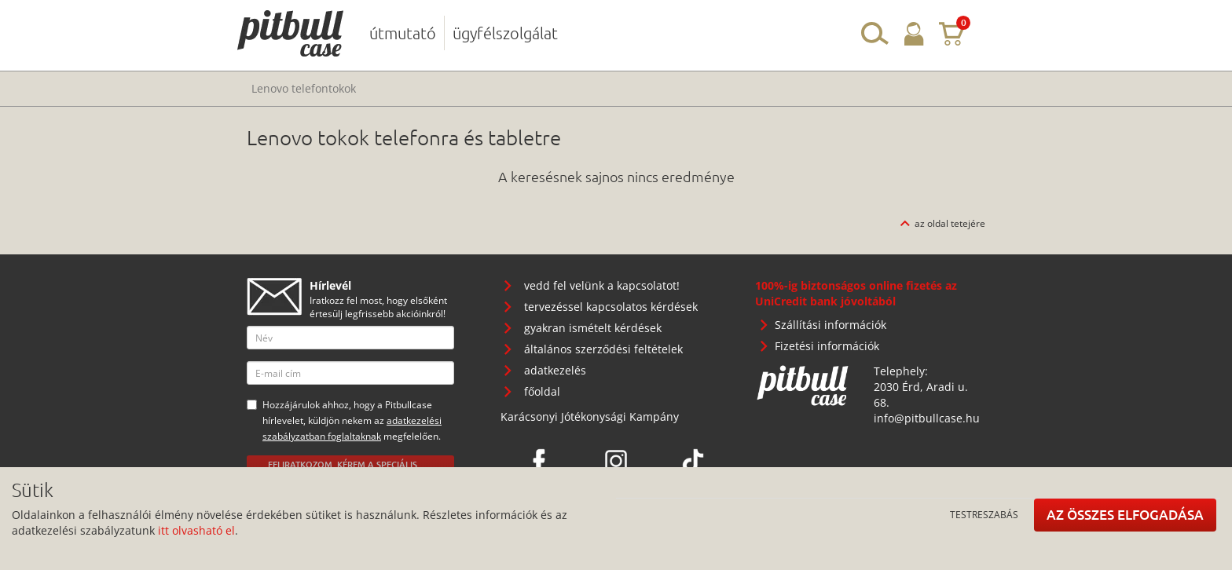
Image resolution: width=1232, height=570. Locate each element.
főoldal (542, 391)
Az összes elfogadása (1125, 515)
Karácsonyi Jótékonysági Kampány (589, 416)
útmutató (402, 33)
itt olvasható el (196, 530)
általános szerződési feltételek (603, 349)
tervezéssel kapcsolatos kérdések (611, 306)
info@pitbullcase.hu (927, 418)
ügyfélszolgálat (505, 33)
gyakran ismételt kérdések (593, 327)
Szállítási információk (830, 324)
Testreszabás (984, 514)
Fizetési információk (827, 345)
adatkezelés (555, 370)
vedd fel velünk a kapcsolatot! (602, 285)
